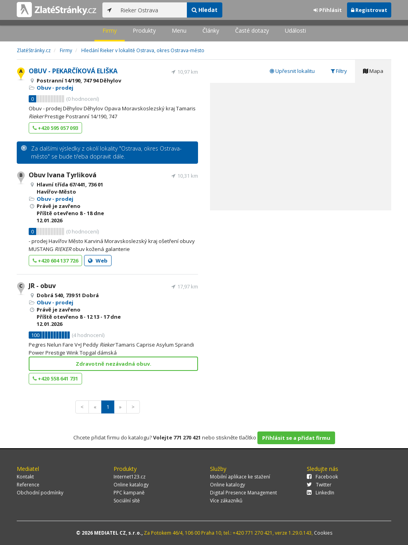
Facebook (322, 476)
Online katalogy (131, 484)
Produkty (144, 30)
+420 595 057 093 (55, 127)
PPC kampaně (129, 492)
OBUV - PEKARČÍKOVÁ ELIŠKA (73, 71)
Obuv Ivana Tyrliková (62, 175)
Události (295, 30)
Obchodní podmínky (40, 492)
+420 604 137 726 (55, 260)
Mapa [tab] (373, 70)
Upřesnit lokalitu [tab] (292, 70)
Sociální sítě (127, 500)
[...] (151, 10)
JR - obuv (42, 285)
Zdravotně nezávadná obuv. (113, 363)
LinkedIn (320, 492)
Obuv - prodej (55, 87)
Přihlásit (328, 10)
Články (210, 30)
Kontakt (25, 476)
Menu (179, 30)
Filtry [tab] (339, 70)
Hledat (205, 10)
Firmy (109, 30)
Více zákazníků (226, 500)
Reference (28, 484)
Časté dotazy (252, 30)
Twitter (319, 484)
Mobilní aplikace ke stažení (240, 476)
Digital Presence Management (243, 492)
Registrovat (369, 10)
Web (98, 260)
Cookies (323, 532)
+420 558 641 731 (55, 378)
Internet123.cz (129, 476)
